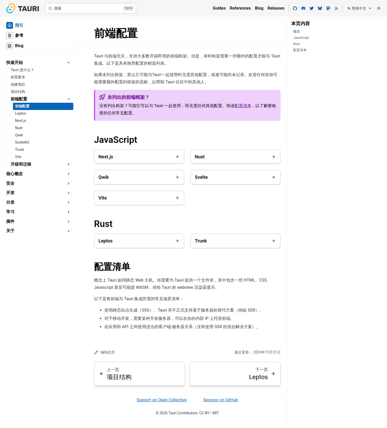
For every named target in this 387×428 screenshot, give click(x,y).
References (240, 8)
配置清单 (243, 105)
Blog (259, 8)
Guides (219, 8)
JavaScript (115, 140)
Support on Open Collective (162, 399)
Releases (276, 8)
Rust (103, 224)
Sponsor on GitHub (220, 399)
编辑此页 (104, 352)
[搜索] (90, 8)
